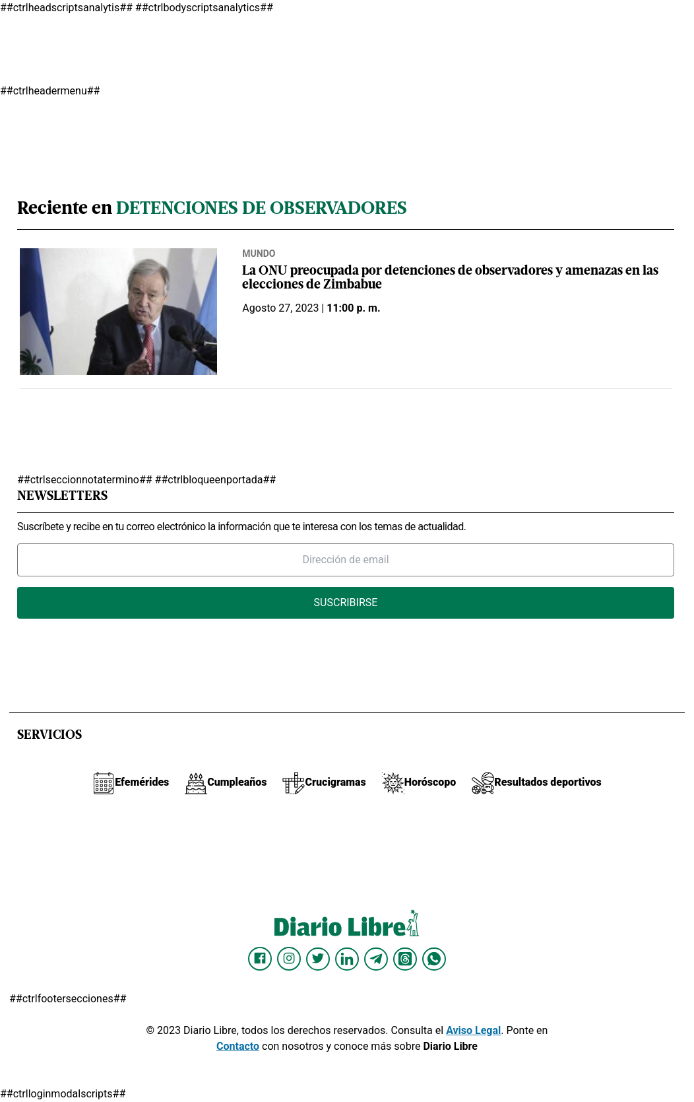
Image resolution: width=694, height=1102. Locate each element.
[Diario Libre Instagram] (289, 959)
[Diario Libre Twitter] (318, 958)
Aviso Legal (473, 1030)
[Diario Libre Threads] (405, 958)
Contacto (237, 1046)
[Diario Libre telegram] (376, 958)
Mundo (258, 253)
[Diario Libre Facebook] (260, 959)
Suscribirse (346, 602)
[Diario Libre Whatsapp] (434, 958)
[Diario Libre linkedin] (347, 958)
